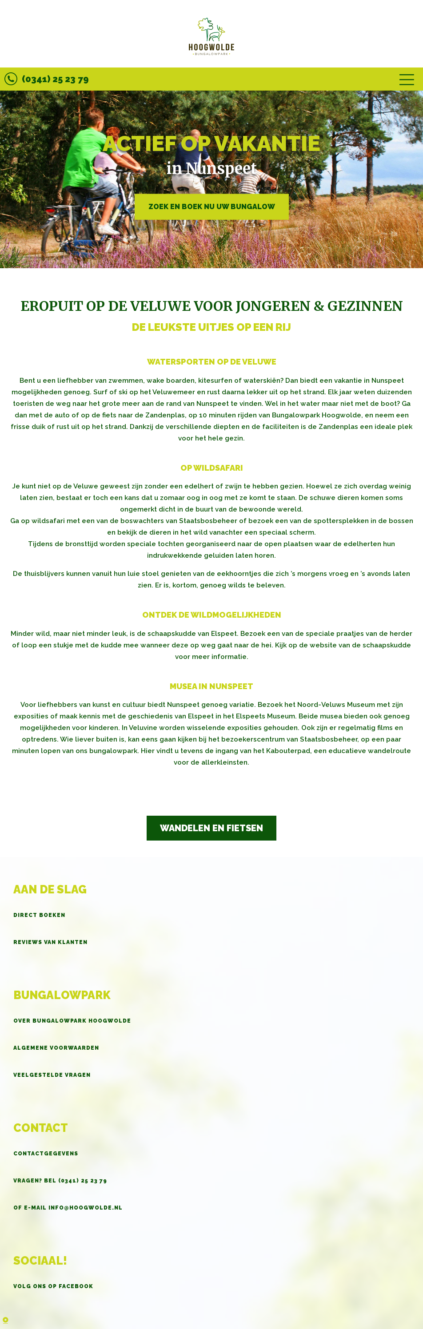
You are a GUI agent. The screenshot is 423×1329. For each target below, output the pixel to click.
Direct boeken (39, 915)
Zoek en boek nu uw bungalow (211, 206)
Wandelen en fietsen (211, 828)
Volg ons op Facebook (53, 1286)
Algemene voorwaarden (56, 1048)
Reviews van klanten (50, 942)
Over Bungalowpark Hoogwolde (72, 1021)
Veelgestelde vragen (52, 1075)
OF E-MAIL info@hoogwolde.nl (68, 1208)
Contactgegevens (45, 1153)
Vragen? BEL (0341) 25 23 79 (60, 1181)
